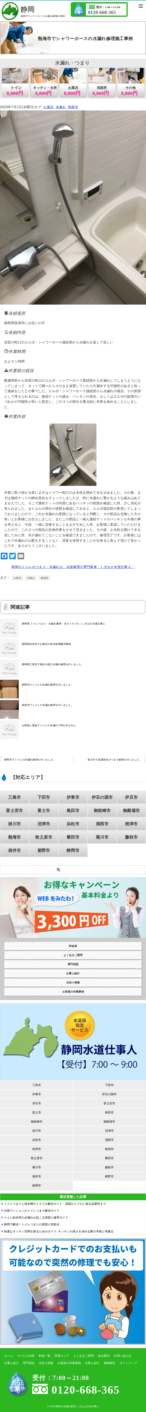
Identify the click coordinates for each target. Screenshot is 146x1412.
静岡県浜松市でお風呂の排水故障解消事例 (46, 644)
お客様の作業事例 (73, 991)
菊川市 (102, 837)
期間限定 (109, 1363)
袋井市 (14, 850)
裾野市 (43, 850)
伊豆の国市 (102, 797)
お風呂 (48, 107)
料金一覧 (44, 1355)
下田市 (43, 797)
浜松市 (73, 824)
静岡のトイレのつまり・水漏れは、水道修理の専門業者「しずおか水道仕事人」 (72, 567)
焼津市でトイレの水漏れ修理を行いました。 (48, 705)
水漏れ (61, 107)
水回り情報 (73, 982)
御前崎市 (102, 810)
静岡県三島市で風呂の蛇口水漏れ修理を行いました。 (53, 664)
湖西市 (102, 824)
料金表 (73, 946)
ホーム (8, 1355)
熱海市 (73, 107)
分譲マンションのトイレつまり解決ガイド (31, 1210)
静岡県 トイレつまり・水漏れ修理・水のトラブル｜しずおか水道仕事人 (63, 623)
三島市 (14, 797)
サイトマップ (128, 1363)
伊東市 (73, 797)
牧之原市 (43, 837)
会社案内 (104, 1355)
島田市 (73, 810)
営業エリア (62, 1355)
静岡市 (73, 850)
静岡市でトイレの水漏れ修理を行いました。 (48, 684)
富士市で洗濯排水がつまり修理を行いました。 (115, 759)
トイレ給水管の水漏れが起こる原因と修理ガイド (36, 1217)
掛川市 (14, 824)
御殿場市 (131, 810)
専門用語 (73, 964)
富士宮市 (14, 810)
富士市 (43, 810)
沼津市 (43, 824)
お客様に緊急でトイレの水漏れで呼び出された (49, 725)
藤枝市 (131, 837)
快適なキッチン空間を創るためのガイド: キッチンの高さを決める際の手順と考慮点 (59, 1231)
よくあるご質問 (73, 955)
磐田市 (73, 837)
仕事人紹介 (73, 973)
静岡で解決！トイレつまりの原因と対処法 (31, 1224)
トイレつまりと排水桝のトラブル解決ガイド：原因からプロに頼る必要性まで (55, 1203)
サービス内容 (26, 1355)
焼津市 (131, 824)
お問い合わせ (122, 1355)
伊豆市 (131, 797)
